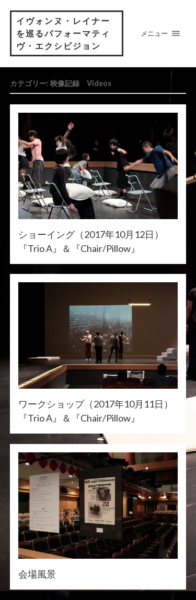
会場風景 (37, 574)
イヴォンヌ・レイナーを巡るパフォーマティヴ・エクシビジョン (63, 33)
